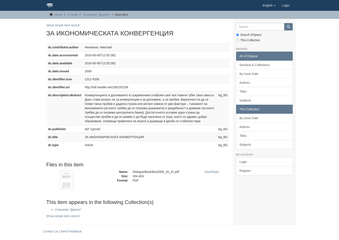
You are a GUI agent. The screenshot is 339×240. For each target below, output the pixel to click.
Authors (245, 82)
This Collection (248, 40)
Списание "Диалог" (96, 14)
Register (245, 170)
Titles (243, 91)
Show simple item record (62, 25)
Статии (73, 14)
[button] (269, 5)
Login (243, 162)
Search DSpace (249, 34)
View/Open (211, 172)
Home (58, 14)
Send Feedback (71, 231)
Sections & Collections (255, 65)
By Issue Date (249, 74)
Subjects (245, 100)
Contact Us (50, 231)
